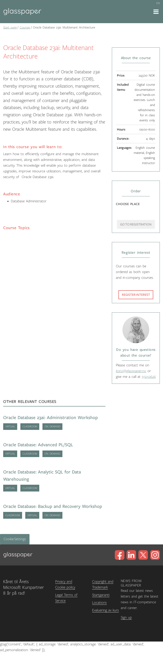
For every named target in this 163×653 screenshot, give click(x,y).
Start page (10, 27)
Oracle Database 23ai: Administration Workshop (50, 417)
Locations (99, 603)
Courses (25, 27)
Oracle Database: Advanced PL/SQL (38, 444)
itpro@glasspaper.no (131, 371)
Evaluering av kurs (105, 610)
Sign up (126, 617)
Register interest (136, 294)
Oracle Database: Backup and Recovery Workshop (52, 506)
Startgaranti (101, 595)
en (158, 3)
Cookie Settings (15, 539)
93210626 (149, 377)
